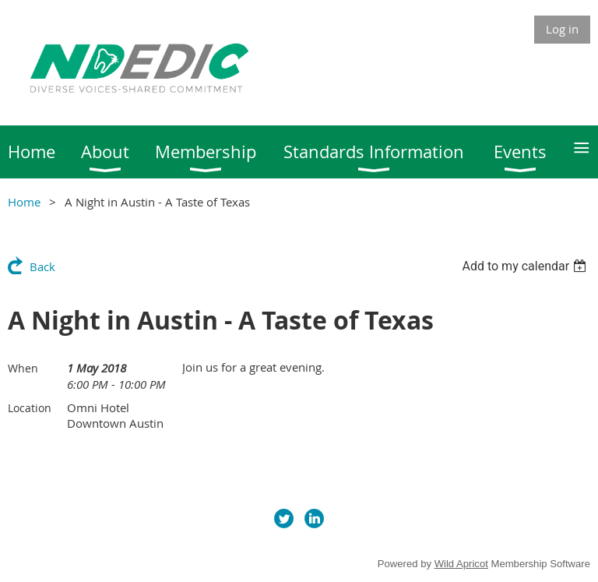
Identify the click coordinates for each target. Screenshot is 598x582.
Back (42, 266)
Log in (562, 29)
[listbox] (526, 266)
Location (29, 407)
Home (24, 202)
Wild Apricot (461, 564)
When (23, 368)
